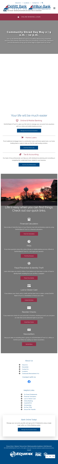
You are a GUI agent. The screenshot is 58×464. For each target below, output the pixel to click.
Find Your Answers (29, 256)
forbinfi (29, 450)
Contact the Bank (29, 300)
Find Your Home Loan (29, 147)
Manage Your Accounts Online (29, 429)
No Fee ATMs (28, 407)
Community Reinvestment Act (30, 373)
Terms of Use (23, 446)
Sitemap (17, 446)
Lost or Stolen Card (30, 399)
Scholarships (27, 405)
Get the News (29, 344)
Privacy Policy (10, 446)
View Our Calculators (29, 234)
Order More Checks (29, 322)
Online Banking (28, 401)
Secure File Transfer (30, 409)
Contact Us (35, 3)
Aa (47, 456)
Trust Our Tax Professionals (29, 164)
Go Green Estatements (30, 394)
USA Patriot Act (48, 446)
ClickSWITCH (28, 403)
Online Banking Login (29, 17)
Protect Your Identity (29, 278)
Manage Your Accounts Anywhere (29, 130)
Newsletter (25, 367)
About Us (18, 3)
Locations (26, 3)
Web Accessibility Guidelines (35, 446)
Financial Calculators (30, 396)
